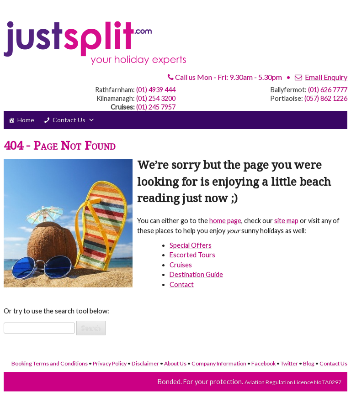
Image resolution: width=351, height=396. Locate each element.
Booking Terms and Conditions (49, 363)
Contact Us (69, 120)
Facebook (263, 363)
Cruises (181, 265)
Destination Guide (196, 274)
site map (286, 220)
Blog (308, 363)
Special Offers (191, 245)
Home (25, 120)
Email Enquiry (326, 77)
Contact (182, 284)
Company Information (218, 363)
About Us (175, 363)
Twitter (289, 363)
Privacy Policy (110, 363)
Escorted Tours (192, 255)
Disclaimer (145, 363)
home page (225, 220)
